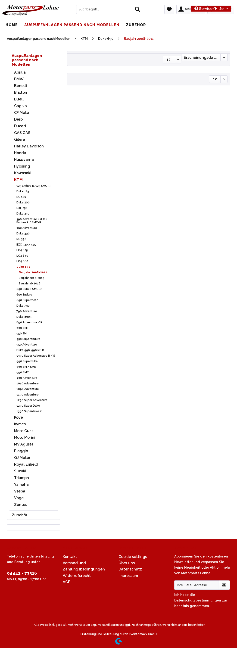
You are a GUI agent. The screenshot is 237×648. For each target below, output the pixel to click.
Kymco (20, 424)
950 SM (21, 333)
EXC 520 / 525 (26, 244)
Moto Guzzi (24, 431)
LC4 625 (22, 250)
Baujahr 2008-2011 (33, 272)
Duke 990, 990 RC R (30, 350)
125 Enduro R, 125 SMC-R (33, 185)
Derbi (19, 119)
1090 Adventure (27, 389)
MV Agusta (24, 444)
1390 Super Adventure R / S (35, 355)
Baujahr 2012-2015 (31, 278)
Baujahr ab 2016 (30, 283)
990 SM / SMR (26, 366)
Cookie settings (132, 557)
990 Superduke (27, 361)
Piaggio (21, 451)
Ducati (20, 126)
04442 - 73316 (22, 573)
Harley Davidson (29, 146)
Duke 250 (22, 213)
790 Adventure (26, 311)
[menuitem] (109, 11)
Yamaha (21, 484)
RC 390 (21, 239)
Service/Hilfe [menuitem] (209, 8)
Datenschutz (130, 569)
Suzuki (20, 471)
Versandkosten (108, 624)
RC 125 (21, 197)
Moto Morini (24, 437)
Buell (19, 99)
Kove (18, 417)
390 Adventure (26, 228)
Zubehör (19, 515)
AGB (67, 582)
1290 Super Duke (28, 405)
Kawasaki (22, 173)
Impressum (128, 575)
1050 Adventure (27, 383)
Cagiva (20, 106)
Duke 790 (23, 305)
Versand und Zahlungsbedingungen (84, 566)
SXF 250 (22, 208)
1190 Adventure (27, 394)
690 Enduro (24, 294)
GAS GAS (22, 133)
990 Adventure (26, 378)
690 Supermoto (27, 300)
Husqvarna (24, 159)
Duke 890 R (24, 316)
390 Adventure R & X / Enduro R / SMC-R (31, 221)
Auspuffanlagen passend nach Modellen (27, 60)
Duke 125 (22, 191)
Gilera (19, 139)
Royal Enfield (26, 464)
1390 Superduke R (29, 411)
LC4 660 (22, 261)
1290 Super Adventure (31, 400)
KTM (18, 180)
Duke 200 (23, 202)
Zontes (20, 504)
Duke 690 (23, 266)
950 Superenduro (28, 339)
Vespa (19, 491)
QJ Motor (22, 457)
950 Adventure (26, 344)
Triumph (21, 478)
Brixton (20, 92)
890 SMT (22, 328)
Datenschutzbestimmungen (197, 600)
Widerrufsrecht (77, 575)
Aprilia (20, 72)
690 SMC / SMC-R (29, 289)
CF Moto (21, 112)
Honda (20, 153)
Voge (19, 498)
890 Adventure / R (29, 322)
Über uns (126, 563)
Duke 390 (23, 233)
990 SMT (22, 372)
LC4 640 (22, 255)
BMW (19, 79)
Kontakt (70, 557)
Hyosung (22, 166)
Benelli (20, 86)
